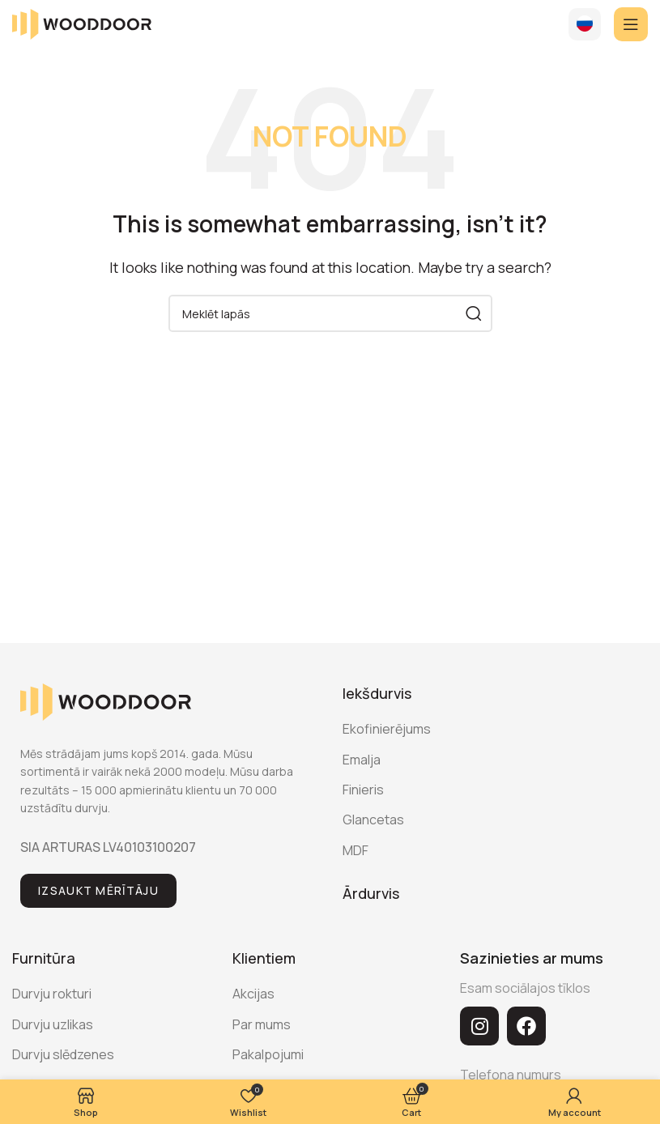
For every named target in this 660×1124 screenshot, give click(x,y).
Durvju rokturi (52, 994)
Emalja (362, 759)
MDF (355, 850)
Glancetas (373, 819)
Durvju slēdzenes (63, 1054)
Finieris (363, 789)
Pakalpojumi (268, 1054)
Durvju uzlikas (52, 1024)
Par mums (261, 1024)
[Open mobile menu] (631, 24)
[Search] (330, 313)
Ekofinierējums (387, 729)
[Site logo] (81, 23)
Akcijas (253, 994)
